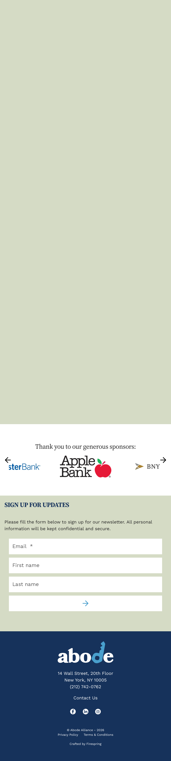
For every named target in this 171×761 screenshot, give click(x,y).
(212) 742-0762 (85, 686)
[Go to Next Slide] (163, 460)
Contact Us (85, 698)
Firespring (94, 744)
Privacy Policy (68, 735)
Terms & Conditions (98, 735)
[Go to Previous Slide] (8, 460)
